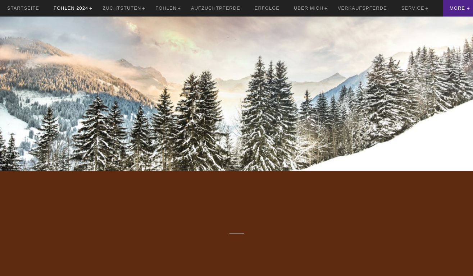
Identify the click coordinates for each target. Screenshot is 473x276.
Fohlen (166, 8)
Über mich (308, 8)
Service (412, 8)
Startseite (23, 8)
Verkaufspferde (362, 8)
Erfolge (267, 8)
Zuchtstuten (122, 8)
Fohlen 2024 (71, 8)
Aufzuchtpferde (215, 8)
